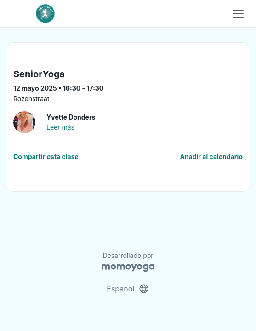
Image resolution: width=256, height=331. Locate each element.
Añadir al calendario (211, 156)
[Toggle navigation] (238, 14)
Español (128, 288)
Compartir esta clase (46, 156)
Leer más (60, 127)
